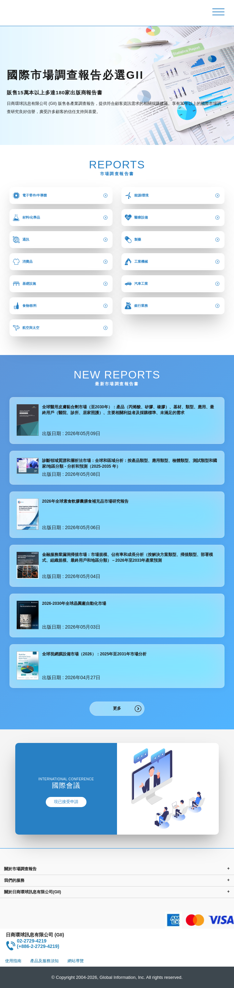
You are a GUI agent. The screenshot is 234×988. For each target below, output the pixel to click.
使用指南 (13, 960)
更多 (117, 708)
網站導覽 (75, 960)
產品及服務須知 (44, 960)
